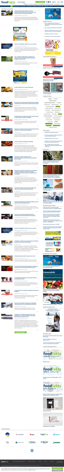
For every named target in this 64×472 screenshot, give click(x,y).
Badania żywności (53, 100)
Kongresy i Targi (58, 110)
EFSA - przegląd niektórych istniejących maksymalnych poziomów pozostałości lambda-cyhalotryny (24, 58)
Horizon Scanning (59, 466)
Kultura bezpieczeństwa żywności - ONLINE (51, 228)
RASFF (48, 126)
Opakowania (39, 6)
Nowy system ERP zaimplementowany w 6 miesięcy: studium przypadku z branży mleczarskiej (52, 166)
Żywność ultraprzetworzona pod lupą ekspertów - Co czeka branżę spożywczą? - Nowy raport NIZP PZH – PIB (25, 315)
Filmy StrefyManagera (49, 108)
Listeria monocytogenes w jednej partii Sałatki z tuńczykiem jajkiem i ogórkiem (26, 117)
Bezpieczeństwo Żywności (16, 6)
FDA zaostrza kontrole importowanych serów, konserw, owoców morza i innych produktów (26, 103)
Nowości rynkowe (49, 114)
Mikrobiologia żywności (56, 112)
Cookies (45, 465)
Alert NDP (56, 98)
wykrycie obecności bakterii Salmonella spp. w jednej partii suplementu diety (26, 202)
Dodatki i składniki (51, 106)
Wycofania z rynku (53, 129)
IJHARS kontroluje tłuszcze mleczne (23, 87)
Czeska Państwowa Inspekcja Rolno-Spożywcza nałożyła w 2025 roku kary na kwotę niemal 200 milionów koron (25, 12)
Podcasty (47, 118)
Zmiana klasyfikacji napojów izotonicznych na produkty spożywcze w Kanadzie (26, 129)
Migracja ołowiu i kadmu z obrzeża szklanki (52, 36)
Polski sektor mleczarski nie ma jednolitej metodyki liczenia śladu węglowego (25, 188)
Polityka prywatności (31, 465)
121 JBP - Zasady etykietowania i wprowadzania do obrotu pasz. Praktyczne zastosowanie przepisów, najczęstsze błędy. (52, 232)
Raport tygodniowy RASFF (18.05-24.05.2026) (25, 228)
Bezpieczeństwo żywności (53, 102)
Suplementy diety (49, 127)
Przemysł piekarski (49, 123)
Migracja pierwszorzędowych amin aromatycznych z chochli (50, 80)
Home (11, 6)
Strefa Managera (51, 6)
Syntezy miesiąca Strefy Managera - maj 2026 (52, 308)
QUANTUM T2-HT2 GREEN (49, 430)
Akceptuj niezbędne (57, 470)
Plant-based (57, 116)
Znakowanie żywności (53, 131)
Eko (57, 106)
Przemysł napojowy (57, 121)
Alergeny (50, 98)
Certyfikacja (48, 104)
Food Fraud (58, 108)
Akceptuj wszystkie (57, 468)
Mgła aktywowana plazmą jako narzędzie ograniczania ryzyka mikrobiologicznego (25, 304)
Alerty (19, 105)
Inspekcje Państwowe (48, 110)
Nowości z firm (46, 6)
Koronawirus (47, 112)
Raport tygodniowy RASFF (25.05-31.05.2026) (25, 44)
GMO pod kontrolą (47, 415)
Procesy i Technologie (28, 6)
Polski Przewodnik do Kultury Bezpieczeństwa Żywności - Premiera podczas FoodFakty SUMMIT (52, 294)
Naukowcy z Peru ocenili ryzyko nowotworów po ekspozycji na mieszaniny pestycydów (25, 158)
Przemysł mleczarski (48, 121)
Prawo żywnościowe (55, 118)
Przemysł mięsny (58, 119)
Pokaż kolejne (20, 332)
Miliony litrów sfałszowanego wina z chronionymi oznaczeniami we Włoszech (24, 215)
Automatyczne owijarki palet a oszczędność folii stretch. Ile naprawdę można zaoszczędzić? (52, 347)
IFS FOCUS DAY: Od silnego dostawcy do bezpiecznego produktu (51, 271)
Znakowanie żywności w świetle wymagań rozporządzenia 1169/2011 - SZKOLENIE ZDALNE (52, 212)
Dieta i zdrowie (56, 104)
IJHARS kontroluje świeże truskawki (23, 141)
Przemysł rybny (57, 123)
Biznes (43, 6)
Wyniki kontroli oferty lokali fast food (24, 256)
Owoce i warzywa (49, 116)
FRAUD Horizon (46, 366)
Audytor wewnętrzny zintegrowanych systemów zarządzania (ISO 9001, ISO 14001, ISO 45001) (52, 216)
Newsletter (52, 465)
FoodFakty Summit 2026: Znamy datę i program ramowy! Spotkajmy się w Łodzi (26, 241)
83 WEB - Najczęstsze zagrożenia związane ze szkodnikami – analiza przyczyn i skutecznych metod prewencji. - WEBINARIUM (52, 225)
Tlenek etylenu (57, 127)
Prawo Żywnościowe (23, 6)
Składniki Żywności (34, 6)
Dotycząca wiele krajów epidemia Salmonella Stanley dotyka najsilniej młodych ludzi (26, 267)
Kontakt (39, 465)
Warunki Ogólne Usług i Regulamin (19, 465)
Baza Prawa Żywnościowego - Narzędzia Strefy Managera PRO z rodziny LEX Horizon (52, 399)
